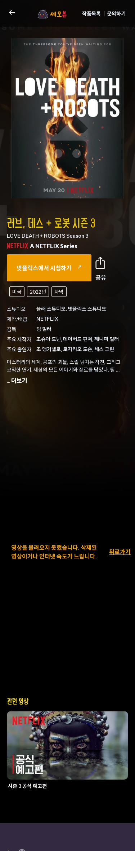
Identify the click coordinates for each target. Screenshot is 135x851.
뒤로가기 (120, 551)
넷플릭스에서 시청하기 (49, 267)
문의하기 (116, 13)
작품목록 (91, 13)
